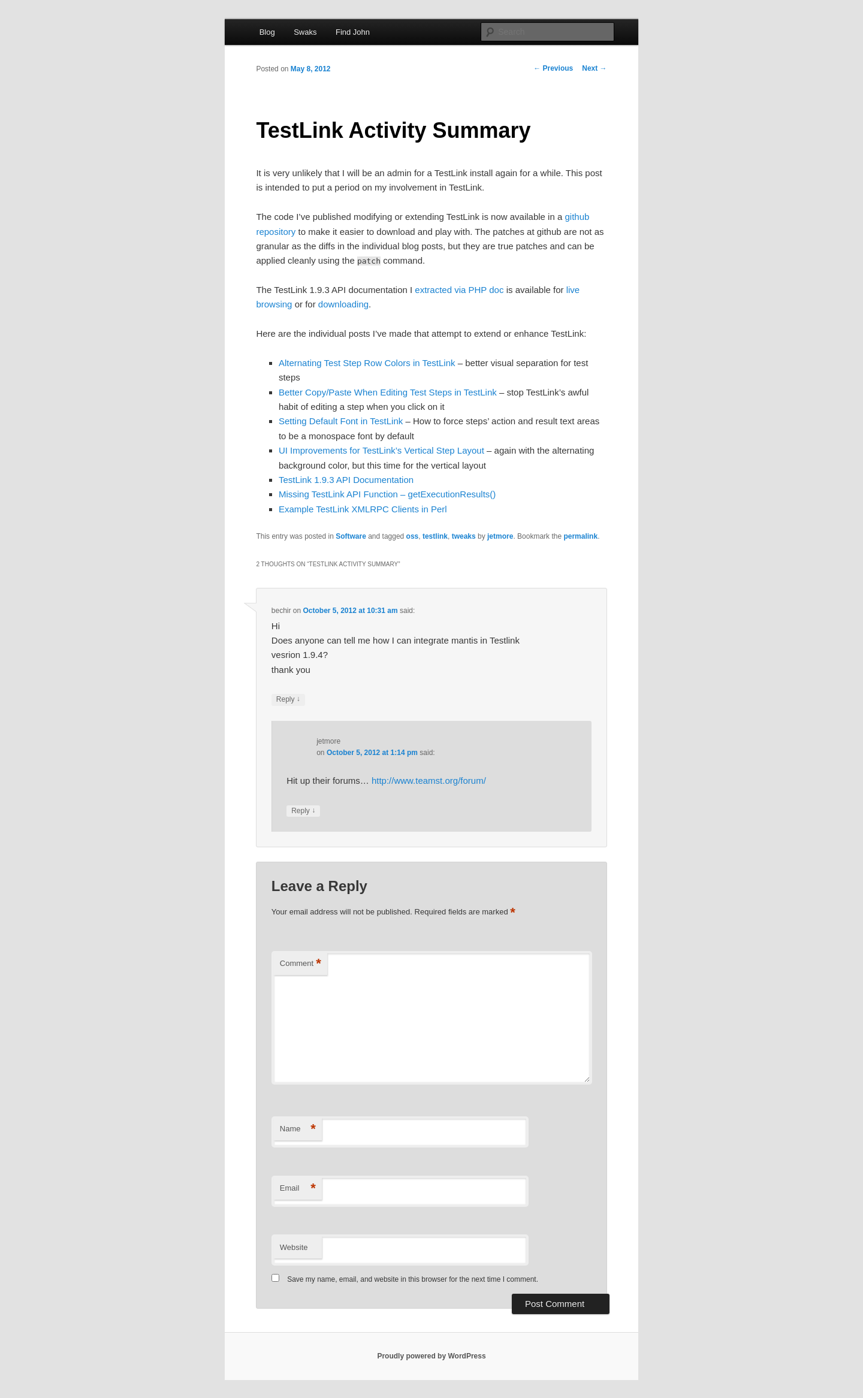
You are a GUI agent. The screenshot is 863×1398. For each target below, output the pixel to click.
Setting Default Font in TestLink (341, 421)
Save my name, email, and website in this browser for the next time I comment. (412, 1279)
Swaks (305, 32)
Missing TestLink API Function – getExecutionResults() (387, 494)
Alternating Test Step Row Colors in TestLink (367, 363)
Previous (553, 68)
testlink (435, 536)
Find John (353, 32)
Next (594, 68)
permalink (580, 536)
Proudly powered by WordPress (431, 1356)
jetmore (500, 536)
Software (351, 536)
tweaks (464, 536)
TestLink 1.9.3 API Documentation (346, 480)
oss (412, 536)
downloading (343, 304)
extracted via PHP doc (459, 290)
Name (298, 1129)
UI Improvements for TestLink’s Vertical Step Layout (381, 450)
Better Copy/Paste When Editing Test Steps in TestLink (388, 392)
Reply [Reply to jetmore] (303, 811)
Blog (267, 32)
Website (294, 1247)
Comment (300, 964)
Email (298, 1188)
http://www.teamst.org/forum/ (429, 780)
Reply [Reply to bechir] (288, 699)
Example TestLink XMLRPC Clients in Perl (363, 509)
